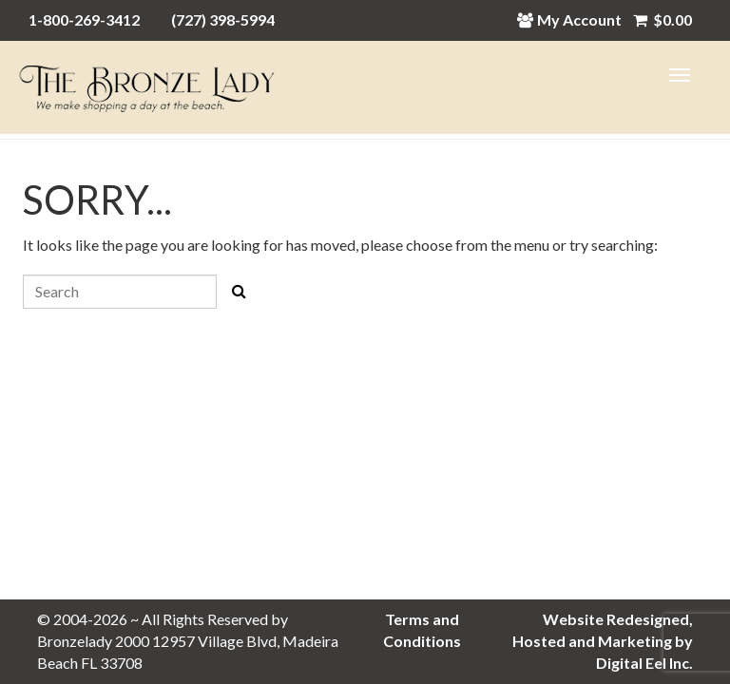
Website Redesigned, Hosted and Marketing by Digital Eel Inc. (602, 641)
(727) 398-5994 (223, 19)
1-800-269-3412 (84, 19)
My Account (575, 19)
